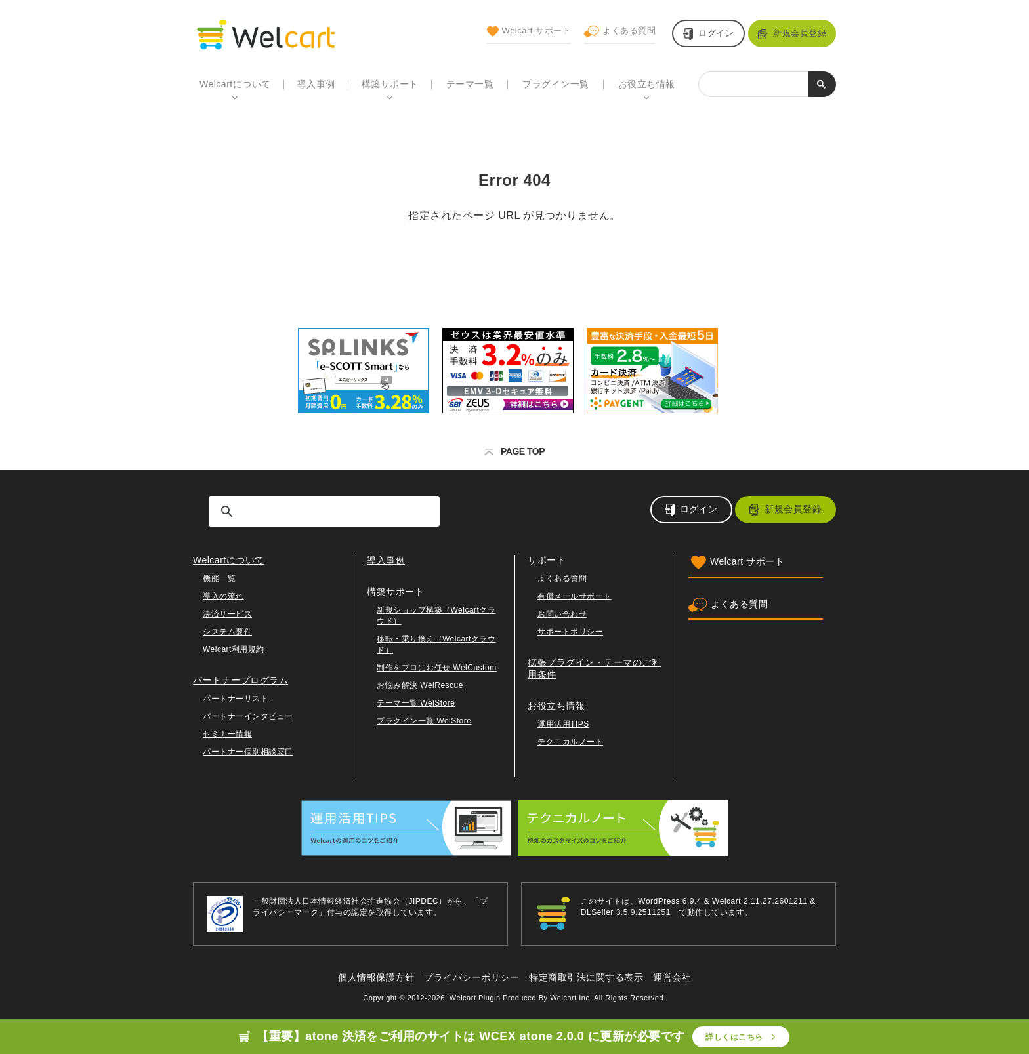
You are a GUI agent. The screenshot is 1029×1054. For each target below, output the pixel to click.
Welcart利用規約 (233, 649)
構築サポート (390, 84)
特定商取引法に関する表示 (586, 977)
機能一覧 (219, 578)
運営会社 (672, 977)
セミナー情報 (227, 734)
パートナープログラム (240, 680)
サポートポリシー (570, 631)
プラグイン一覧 (555, 84)
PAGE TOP (514, 451)
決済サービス (227, 613)
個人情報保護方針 (376, 977)
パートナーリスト (235, 698)
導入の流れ (223, 596)
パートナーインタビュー (248, 716)
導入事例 (316, 84)
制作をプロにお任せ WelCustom (437, 667)
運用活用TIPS (563, 724)
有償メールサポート (574, 596)
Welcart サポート (529, 31)
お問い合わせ (562, 613)
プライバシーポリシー (471, 977)
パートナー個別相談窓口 (248, 751)
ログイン (716, 33)
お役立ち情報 (646, 84)
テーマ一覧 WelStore (416, 703)
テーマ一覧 (470, 84)
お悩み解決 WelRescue (420, 685)
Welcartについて (235, 84)
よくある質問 (620, 31)
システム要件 (227, 631)
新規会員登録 (799, 33)
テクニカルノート (570, 741)
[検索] (753, 83)
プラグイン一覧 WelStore (424, 720)
